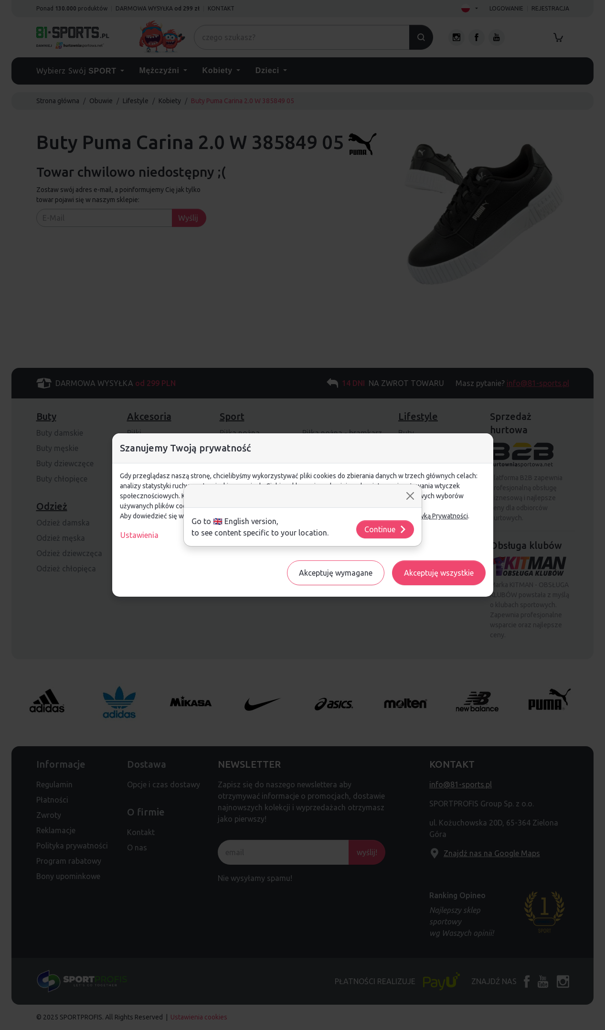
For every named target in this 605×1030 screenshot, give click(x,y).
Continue (385, 529)
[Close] (410, 496)
